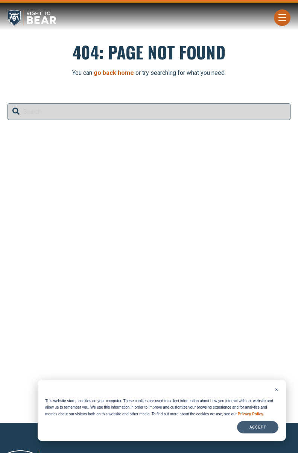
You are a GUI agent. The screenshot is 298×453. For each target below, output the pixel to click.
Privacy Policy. (251, 414)
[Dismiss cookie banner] (276, 390)
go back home (114, 72)
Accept (257, 427)
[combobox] (149, 112)
